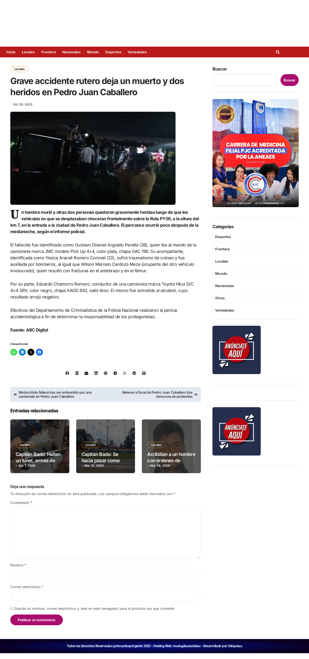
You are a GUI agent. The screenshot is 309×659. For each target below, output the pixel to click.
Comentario (21, 508)
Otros (220, 298)
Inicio (10, 52)
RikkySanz (236, 652)
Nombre (18, 571)
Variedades (137, 52)
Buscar (219, 69)
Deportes (113, 52)
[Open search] (279, 52)
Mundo (93, 52)
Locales (28, 52)
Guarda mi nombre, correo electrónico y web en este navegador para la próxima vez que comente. (94, 614)
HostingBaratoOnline (186, 652)
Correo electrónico (27, 592)
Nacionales (71, 52)
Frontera (48, 52)
